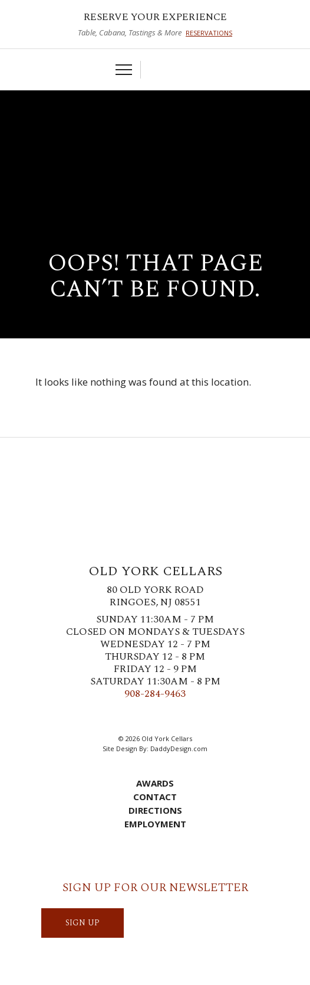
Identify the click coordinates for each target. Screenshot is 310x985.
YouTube (199, 717)
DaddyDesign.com (178, 748)
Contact (155, 797)
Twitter (128, 717)
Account (174, 70)
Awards (155, 783)
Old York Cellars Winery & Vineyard (155, 135)
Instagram (146, 717)
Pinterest (164, 717)
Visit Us (192, 70)
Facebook (110, 717)
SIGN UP (82, 922)
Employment (155, 824)
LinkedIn (181, 717)
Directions (155, 810)
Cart (155, 70)
